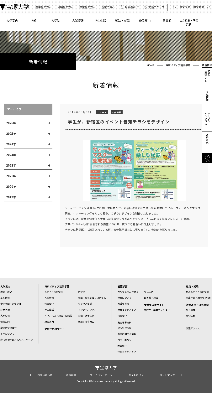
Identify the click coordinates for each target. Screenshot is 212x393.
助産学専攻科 (124, 322)
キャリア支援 (85, 303)
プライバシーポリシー (102, 375)
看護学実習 (123, 303)
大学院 (55, 20)
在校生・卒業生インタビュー (159, 310)
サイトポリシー (137, 375)
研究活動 (190, 316)
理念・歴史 (6, 291)
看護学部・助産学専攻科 (198, 297)
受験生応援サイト (55, 329)
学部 (33, 20)
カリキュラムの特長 (128, 291)
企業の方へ (108, 7)
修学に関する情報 (127, 333)
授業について (124, 297)
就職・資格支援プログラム (92, 297)
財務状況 (5, 309)
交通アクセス (156, 7)
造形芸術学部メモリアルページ (16, 339)
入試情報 (78, 20)
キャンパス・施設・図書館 (58, 315)
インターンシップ (87, 309)
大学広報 (5, 315)
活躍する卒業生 (86, 321)
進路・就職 (122, 20)
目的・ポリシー (126, 339)
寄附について (7, 333)
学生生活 (100, 20)
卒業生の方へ (87, 7)
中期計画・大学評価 (10, 303)
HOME (150, 65)
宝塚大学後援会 (8, 327)
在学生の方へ (43, 7)
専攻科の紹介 (124, 327)
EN (174, 7)
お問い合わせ (44, 375)
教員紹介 (49, 303)
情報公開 (5, 321)
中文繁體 (198, 7)
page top (207, 160)
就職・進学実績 (86, 315)
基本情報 (5, 297)
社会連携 (190, 310)
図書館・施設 (151, 297)
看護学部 (123, 286)
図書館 (167, 20)
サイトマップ (167, 375)
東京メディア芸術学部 (178, 65)
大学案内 (12, 20)
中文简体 (184, 7)
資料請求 (71, 375)
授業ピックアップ (127, 309)
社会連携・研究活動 (188, 22)
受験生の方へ (65, 7)
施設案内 (145, 20)
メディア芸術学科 (54, 291)
